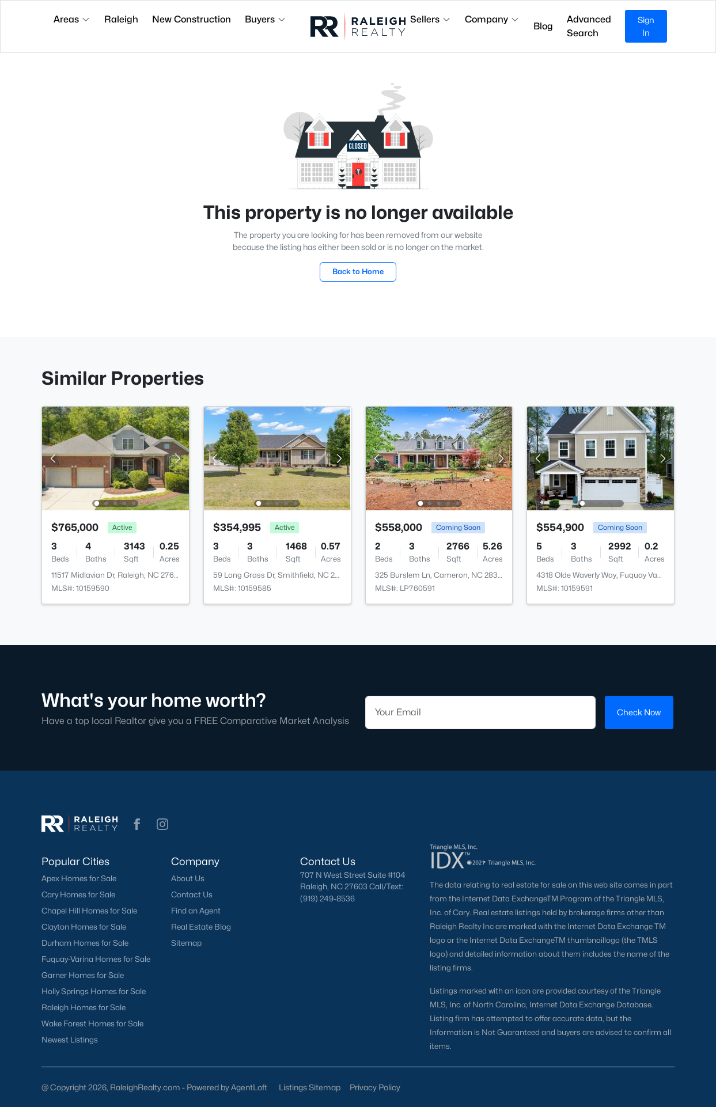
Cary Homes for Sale (78, 894)
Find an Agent (196, 910)
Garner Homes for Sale (82, 975)
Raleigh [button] (121, 19)
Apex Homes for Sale (78, 878)
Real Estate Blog (201, 926)
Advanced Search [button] (589, 26)
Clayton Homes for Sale (83, 926)
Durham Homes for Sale (84, 942)
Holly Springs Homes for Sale (93, 991)
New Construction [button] (191, 19)
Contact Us (192, 894)
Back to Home (358, 271)
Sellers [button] (430, 19)
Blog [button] (543, 26)
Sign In (646, 26)
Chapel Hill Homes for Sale (89, 910)
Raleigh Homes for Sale (83, 1007)
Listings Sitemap (309, 1087)
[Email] (480, 712)
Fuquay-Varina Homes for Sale (95, 959)
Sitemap (186, 942)
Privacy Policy (375, 1087)
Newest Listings (69, 1039)
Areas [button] (72, 19)
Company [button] (492, 19)
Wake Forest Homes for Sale (92, 1023)
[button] (137, 824)
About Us (187, 878)
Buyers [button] (265, 19)
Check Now (639, 712)
